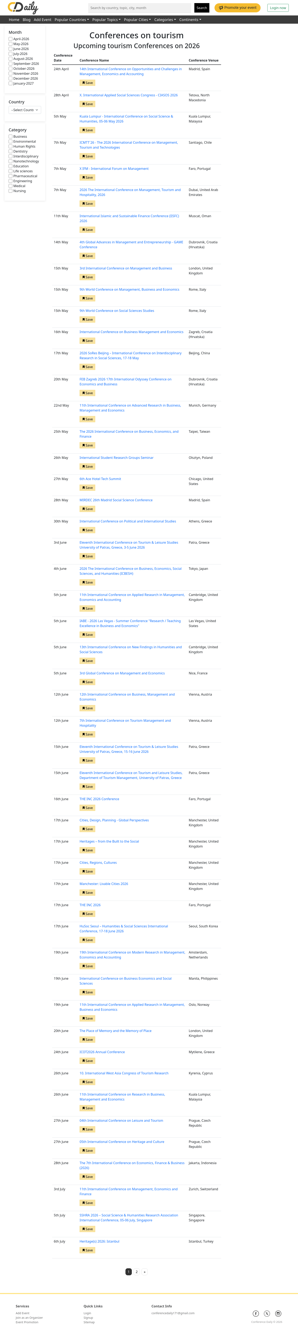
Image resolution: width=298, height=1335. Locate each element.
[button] (87, 83)
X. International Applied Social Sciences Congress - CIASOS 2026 (129, 95)
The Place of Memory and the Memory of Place (116, 1030)
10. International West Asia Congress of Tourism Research (124, 1073)
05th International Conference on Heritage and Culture (122, 1141)
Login (87, 1313)
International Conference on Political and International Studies (128, 521)
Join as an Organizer (29, 1318)
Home (14, 19)
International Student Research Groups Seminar (117, 457)
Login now (278, 8)
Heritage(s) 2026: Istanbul (99, 1241)
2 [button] (137, 1272)
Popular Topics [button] (105, 19)
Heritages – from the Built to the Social (109, 841)
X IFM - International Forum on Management (114, 168)
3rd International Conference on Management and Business (126, 268)
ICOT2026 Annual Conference (102, 1052)
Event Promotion (27, 1322)
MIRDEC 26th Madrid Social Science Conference (116, 500)
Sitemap (89, 1322)
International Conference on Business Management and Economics (131, 332)
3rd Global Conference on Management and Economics (122, 673)
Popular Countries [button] (70, 19)
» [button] (144, 1272)
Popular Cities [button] (136, 19)
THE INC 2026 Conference (99, 799)
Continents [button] (188, 19)
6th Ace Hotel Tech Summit (100, 479)
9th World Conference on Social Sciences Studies (117, 310)
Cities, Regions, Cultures (98, 862)
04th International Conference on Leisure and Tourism (121, 1120)
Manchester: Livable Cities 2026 (104, 883)
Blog (26, 19)
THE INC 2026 (90, 905)
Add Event (42, 19)
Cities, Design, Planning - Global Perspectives (114, 820)
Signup (88, 1318)
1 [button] (129, 1272)
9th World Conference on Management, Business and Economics (129, 289)
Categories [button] (163, 19)
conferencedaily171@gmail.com (173, 1313)
